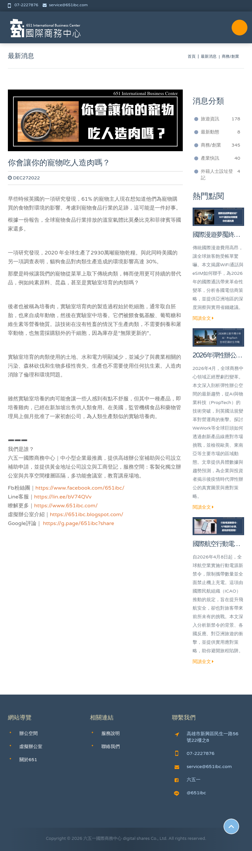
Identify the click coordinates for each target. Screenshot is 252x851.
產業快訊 (221, 158)
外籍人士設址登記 (221, 174)
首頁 (192, 56)
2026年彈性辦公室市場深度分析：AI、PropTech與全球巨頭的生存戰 (217, 356)
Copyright (56, 838)
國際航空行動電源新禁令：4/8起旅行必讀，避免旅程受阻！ (218, 544)
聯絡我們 (110, 746)
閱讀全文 (203, 318)
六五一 (187, 779)
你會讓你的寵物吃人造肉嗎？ (59, 163)
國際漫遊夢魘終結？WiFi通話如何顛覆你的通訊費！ (216, 235)
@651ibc (190, 793)
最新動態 (221, 132)
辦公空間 (28, 733)
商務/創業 (221, 145)
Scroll (231, 826)
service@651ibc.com (65, 5)
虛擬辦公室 (30, 746)
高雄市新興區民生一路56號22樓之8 (207, 737)
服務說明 (110, 733)
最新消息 (209, 56)
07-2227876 (23, 5)
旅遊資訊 (221, 119)
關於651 (28, 759)
